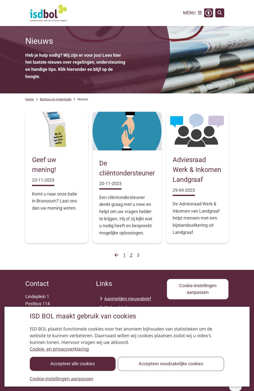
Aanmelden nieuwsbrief (127, 298)
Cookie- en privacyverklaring (59, 349)
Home (29, 99)
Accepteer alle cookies (73, 363)
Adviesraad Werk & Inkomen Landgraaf (197, 170)
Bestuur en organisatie (55, 99)
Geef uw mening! (44, 165)
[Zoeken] (219, 12)
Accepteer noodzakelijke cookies (171, 363)
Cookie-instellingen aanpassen (61, 379)
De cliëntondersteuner (127, 168)
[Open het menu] (192, 13)
